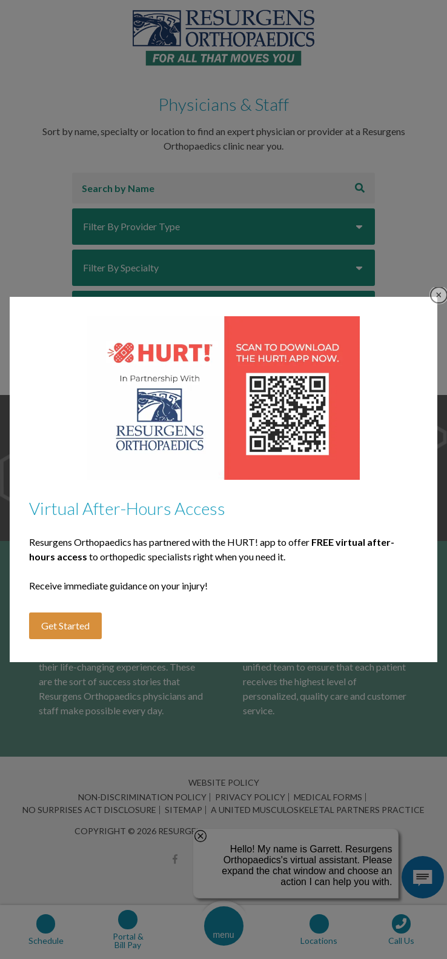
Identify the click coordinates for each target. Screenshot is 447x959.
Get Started (65, 625)
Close (439, 295)
